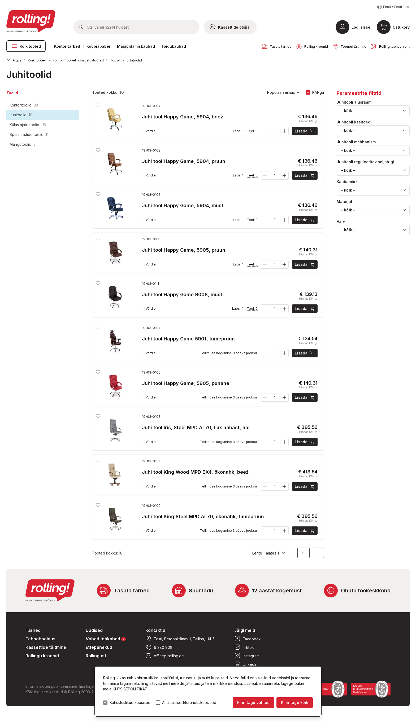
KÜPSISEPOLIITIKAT (130, 689)
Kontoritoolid (24, 105)
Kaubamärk (347, 182)
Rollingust (96, 655)
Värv (341, 221)
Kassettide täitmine (45, 647)
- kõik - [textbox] (348, 110)
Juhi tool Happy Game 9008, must (182, 294)
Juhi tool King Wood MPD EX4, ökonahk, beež (195, 472)
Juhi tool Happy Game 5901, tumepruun (188, 338)
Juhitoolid (134, 60)
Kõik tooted (26, 46)
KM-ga (318, 92)
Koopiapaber (98, 46)
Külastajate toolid (28, 124)
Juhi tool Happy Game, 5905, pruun (183, 250)
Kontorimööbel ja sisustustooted (78, 60)
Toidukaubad (173, 46)
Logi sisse (361, 27)
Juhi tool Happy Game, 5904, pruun (183, 161)
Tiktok (244, 647)
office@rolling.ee (164, 656)
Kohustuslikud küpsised (130, 702)
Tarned (33, 630)
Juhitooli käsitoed (353, 122)
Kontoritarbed (67, 46)
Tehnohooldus (40, 638)
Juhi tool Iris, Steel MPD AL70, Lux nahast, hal (196, 427)
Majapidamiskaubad (136, 46)
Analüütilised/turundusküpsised (189, 702)
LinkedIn (245, 664)
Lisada (305, 131)
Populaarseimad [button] (283, 92)
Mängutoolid (23, 144)
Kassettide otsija (230, 27)
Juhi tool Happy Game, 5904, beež (182, 116)
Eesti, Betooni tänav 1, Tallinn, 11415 (180, 639)
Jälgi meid (244, 630)
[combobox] (373, 110)
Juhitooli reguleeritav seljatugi (365, 162)
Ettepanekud (99, 647)
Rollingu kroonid (42, 655)
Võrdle (149, 131)
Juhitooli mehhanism (356, 142)
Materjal (344, 201)
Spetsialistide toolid (29, 134)
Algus (17, 60)
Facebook (247, 639)
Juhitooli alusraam (354, 102)
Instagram (246, 656)
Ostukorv (401, 27)
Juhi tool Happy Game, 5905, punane (185, 383)
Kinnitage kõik (294, 702)
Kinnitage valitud (253, 702)
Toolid (115, 60)
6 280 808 (158, 647)
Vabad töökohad (106, 639)
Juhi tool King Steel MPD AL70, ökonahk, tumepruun (203, 516)
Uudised (94, 630)
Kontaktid (155, 630)
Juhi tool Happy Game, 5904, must (182, 205)
